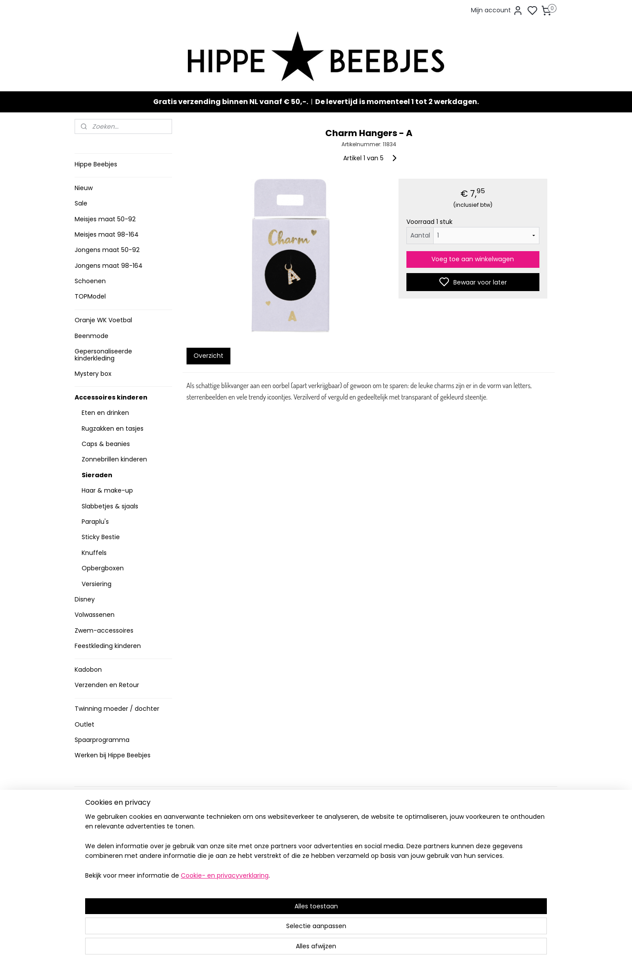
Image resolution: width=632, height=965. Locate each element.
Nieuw (84, 188)
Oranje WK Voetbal (103, 320)
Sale (81, 203)
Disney (85, 599)
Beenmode (91, 335)
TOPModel (90, 296)
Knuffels (94, 552)
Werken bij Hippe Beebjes (113, 755)
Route (187, 900)
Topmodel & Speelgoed (306, 876)
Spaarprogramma (102, 739)
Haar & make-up (107, 490)
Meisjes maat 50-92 (105, 219)
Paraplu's (95, 521)
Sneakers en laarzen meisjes (313, 858)
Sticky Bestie (101, 537)
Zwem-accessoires (104, 630)
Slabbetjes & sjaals (110, 506)
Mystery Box (288, 885)
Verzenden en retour (108, 831)
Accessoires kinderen (111, 397)
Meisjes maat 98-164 (107, 234)
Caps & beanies (106, 443)
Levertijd (90, 821)
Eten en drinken (105, 412)
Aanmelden (393, 852)
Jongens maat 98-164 (109, 265)
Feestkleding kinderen (108, 645)
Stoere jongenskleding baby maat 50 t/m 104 (312, 844)
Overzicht (208, 355)
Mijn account (497, 10)
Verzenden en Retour (107, 685)
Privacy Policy (98, 858)
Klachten (91, 867)
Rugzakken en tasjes (113, 428)
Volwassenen (95, 614)
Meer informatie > (200, 891)
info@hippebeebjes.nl (411, 884)
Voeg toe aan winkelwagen (472, 259)
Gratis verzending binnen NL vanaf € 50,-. (230, 102)
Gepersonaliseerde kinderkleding (103, 354)
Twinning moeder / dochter (117, 708)
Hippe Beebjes (96, 164)
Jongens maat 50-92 (107, 249)
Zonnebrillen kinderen (114, 459)
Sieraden (97, 475)
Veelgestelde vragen (109, 839)
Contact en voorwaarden (115, 849)
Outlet (84, 724)
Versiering (96, 584)
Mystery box (93, 373)
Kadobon (88, 669)
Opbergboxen (103, 568)
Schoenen (90, 281)
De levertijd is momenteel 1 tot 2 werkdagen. (397, 102)
